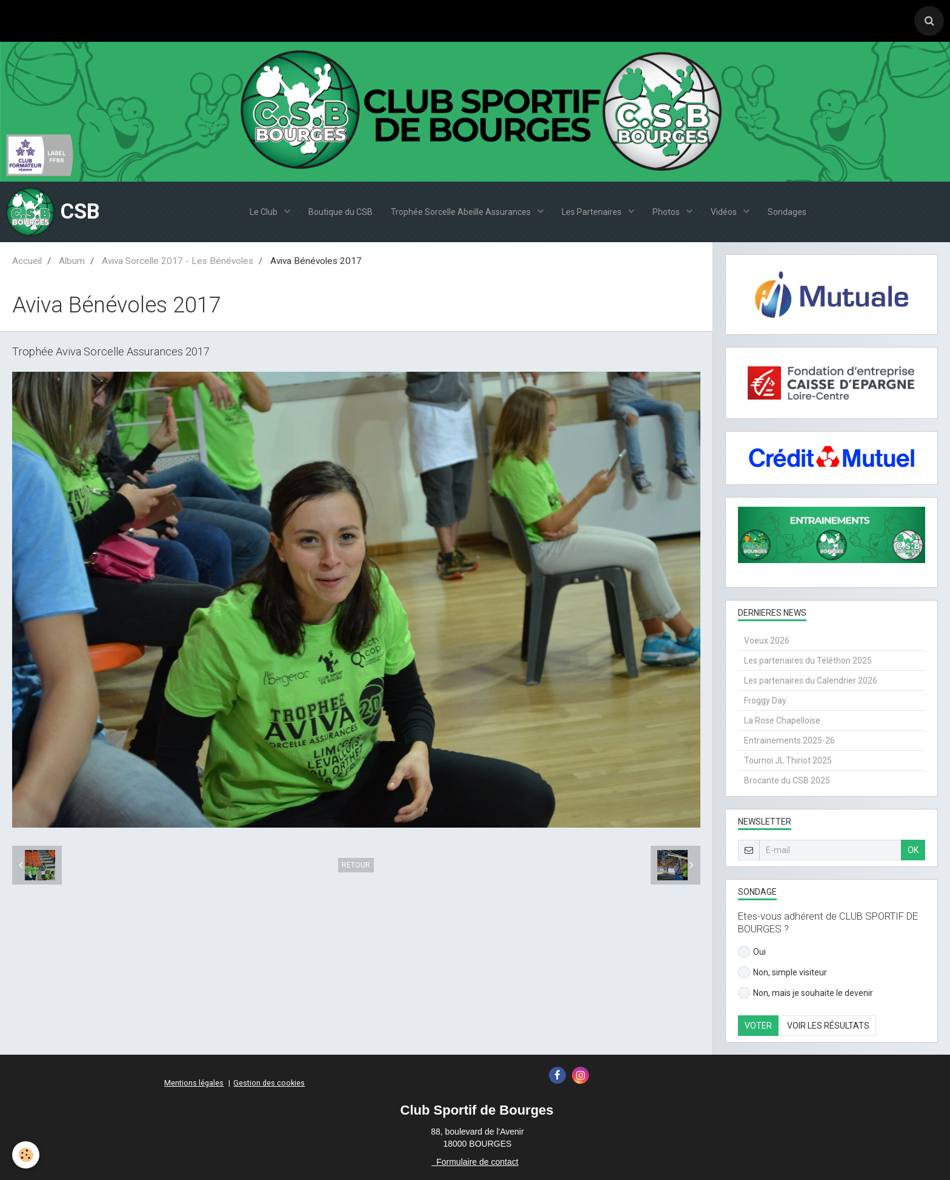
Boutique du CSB (340, 212)
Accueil (27, 260)
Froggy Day (765, 700)
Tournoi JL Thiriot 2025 (788, 760)
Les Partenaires (592, 212)
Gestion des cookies (269, 1082)
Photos (667, 212)
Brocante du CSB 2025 (787, 780)
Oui (752, 952)
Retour (356, 865)
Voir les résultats (828, 1025)
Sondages (787, 212)
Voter (758, 1025)
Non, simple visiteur (782, 972)
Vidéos (725, 212)
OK (913, 850)
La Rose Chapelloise (782, 720)
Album (72, 260)
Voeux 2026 (766, 640)
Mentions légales (194, 1082)
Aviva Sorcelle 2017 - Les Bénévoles (177, 260)
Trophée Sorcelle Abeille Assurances (462, 212)
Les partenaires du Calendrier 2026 (810, 680)
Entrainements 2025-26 (789, 740)
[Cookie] (25, 1154)
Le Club (264, 212)
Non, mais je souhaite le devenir (805, 993)
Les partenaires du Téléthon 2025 (808, 660)
